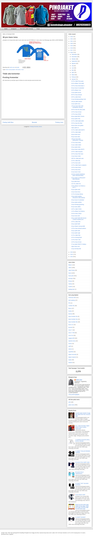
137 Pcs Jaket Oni (76, 183)
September (75, 61)
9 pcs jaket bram (75, 181)
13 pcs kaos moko (76, 156)
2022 (71, 39)
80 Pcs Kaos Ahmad (76, 94)
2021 (71, 41)
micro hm (70, 335)
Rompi (70, 281)
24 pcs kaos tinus (75, 191)
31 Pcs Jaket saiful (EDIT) (78, 130)
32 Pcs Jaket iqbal (76, 132)
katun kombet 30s (73, 322)
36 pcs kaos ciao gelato (77, 125)
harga (38, 28)
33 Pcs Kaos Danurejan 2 (77, 85)
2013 (71, 256)
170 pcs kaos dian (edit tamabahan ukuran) (77, 106)
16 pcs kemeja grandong (77, 204)
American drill (71, 297)
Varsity (70, 283)
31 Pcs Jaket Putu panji (77, 81)
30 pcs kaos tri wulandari (77, 200)
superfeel (70, 351)
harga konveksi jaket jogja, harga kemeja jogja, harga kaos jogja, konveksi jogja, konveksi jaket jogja (82, 506)
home (5, 28)
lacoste (70, 327)
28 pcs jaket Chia (75, 118)
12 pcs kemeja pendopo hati (78, 99)
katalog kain (71, 289)
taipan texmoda (72, 354)
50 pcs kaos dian (75, 136)
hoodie (70, 286)
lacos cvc (70, 324)
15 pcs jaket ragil (75, 233)
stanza (70, 349)
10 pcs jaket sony (75, 103)
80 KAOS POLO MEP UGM (82, 462)
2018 (71, 48)
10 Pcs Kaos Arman (76, 242)
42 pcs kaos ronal (75, 172)
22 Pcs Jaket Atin (75, 160)
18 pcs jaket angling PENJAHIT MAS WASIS (78, 197)
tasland (70, 362)
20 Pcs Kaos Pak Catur (77, 154)
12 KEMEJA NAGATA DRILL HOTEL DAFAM (82, 440)
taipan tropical (72, 357)
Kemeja (70, 278)
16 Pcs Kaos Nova (76, 167)
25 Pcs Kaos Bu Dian (76, 123)
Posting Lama (59, 122)
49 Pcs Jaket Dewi (76, 97)
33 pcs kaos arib (75, 215)
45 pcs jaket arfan (75, 147)
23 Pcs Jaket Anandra (77, 151)
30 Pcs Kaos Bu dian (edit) (78, 109)
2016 (71, 52)
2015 (71, 252)
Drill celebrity (71, 300)
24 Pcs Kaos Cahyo (76, 213)
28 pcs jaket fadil (75, 224)
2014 (71, 254)
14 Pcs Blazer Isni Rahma (78, 211)
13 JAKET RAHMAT (80, 517)
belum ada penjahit (10, 69)
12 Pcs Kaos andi (75, 163)
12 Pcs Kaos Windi (76, 114)
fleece (70, 308)
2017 (71, 50)
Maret (73, 74)
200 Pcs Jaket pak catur (77, 158)
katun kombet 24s (73, 319)
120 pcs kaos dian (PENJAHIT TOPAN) (77, 139)
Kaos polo (71, 275)
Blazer (70, 265)
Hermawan (18, 69)
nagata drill (71, 338)
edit (69, 402)
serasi (70, 343)
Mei (73, 70)
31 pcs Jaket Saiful (76, 145)
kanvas (70, 313)
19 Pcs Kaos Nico (75, 169)
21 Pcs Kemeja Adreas (77, 194)
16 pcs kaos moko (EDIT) (77, 149)
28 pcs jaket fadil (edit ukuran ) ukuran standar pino (78, 218)
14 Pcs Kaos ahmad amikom (78, 228)
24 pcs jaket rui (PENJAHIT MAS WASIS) (78, 178)
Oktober (74, 59)
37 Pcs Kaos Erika (76, 142)
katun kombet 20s (73, 316)
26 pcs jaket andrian (76, 202)
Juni (73, 68)
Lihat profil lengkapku (73, 394)
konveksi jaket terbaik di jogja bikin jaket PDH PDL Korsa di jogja (82, 414)
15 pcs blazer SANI (80, 494)
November (74, 56)
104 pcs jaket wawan (76, 101)
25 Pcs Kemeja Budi (76, 237)
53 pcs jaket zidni (75, 189)
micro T (70, 330)
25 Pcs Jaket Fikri (75, 221)
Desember (74, 54)
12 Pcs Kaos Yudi (75, 239)
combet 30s (71, 305)
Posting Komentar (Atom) (36, 126)
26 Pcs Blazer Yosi (76, 90)
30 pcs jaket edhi (75, 230)
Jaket (69, 267)
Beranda (34, 122)
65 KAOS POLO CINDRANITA (79, 472)
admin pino (79, 379)
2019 (71, 45)
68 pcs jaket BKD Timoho (77, 116)
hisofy (70, 311)
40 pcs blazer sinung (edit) (78, 226)
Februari (74, 77)
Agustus (74, 63)
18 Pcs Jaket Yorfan (76, 209)
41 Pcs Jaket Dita (75, 235)
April (73, 72)
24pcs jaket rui (75, 127)
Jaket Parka (71, 270)
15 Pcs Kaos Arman (76, 112)
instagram (13, 28)
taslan (70, 359)
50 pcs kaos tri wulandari (77, 88)
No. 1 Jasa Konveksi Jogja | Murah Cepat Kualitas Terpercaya (82, 427)
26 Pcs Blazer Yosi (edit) (77, 83)
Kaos (22, 69)
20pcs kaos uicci (75, 246)
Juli (73, 65)
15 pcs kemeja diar (76, 248)
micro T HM (71, 332)
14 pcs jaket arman (76, 92)
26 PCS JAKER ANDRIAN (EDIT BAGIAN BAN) (78, 175)
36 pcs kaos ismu (75, 134)
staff (69, 346)
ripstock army (71, 341)
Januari (74, 79)
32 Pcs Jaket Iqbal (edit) (77, 121)
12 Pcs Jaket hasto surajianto (78, 165)
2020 (71, 43)
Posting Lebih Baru (8, 122)
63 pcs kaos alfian (76, 206)
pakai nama (71, 404)
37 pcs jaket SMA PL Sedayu (78, 244)
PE (69, 303)
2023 (71, 36)
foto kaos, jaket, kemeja (26, 28)
